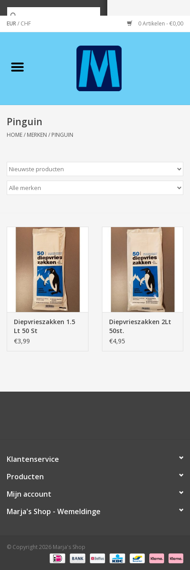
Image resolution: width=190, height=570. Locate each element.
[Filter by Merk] (95, 188)
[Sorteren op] (95, 169)
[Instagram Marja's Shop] (143, 419)
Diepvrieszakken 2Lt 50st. (140, 326)
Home (14, 135)
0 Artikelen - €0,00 (155, 23)
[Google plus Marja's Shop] (79, 419)
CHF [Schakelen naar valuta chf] (26, 23)
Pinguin (62, 135)
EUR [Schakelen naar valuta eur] (12, 23)
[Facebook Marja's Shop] (47, 419)
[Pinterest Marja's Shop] (95, 419)
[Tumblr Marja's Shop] (127, 419)
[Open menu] (17, 67)
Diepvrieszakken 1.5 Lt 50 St (44, 326)
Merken (37, 135)
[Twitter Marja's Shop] (63, 419)
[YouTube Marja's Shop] (111, 419)
